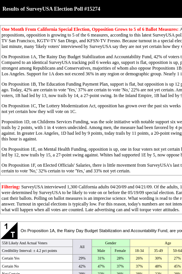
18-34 (139, 251)
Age (168, 243)
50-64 (177, 251)
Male (101, 251)
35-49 (158, 251)
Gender (110, 243)
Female (120, 251)
